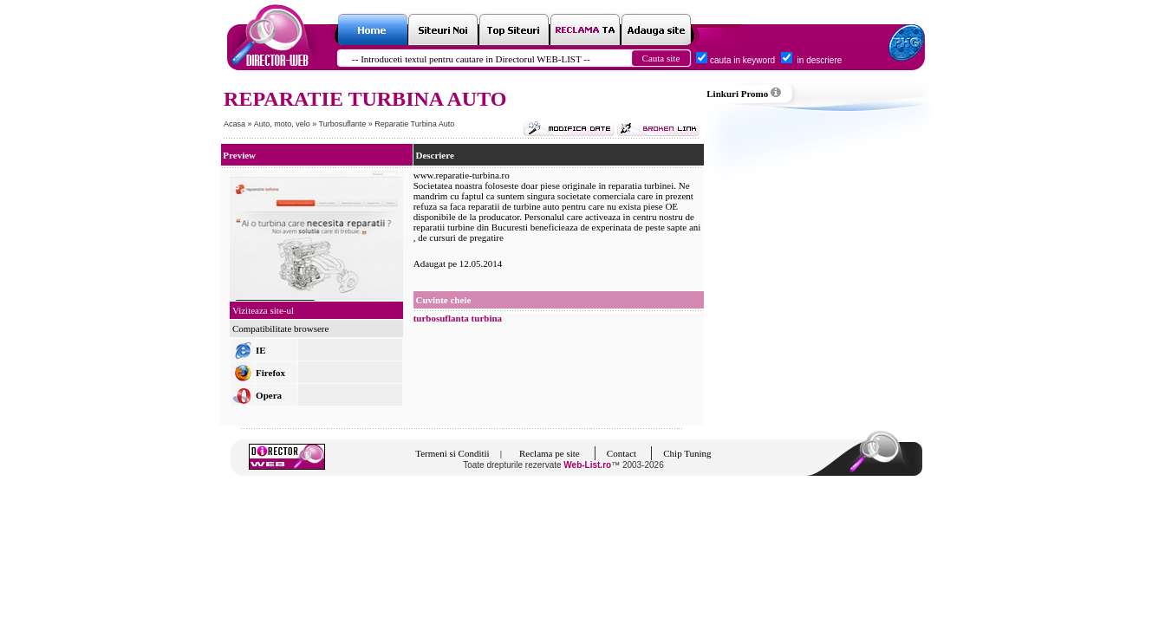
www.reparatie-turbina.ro (461, 175)
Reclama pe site (549, 453)
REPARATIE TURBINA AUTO (365, 99)
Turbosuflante (343, 124)
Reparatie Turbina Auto (414, 124)
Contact (621, 453)
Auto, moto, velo (283, 124)
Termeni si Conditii (452, 453)
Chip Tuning (687, 453)
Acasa (234, 124)
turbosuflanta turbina (457, 318)
